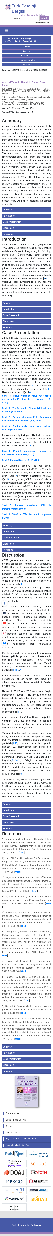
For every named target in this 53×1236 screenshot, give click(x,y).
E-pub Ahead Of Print (16, 1119)
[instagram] (4, 633)
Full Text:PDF (26, 56)
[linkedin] (4, 643)
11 (19, 760)
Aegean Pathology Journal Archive (21, 1138)
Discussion (8, 228)
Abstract (26, 47)
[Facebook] (4, 603)
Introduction (9, 215)
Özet (21, 852)
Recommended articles (27, 60)
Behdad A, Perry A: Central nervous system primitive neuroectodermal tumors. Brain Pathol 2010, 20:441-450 (26, 1009)
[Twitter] (4, 613)
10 (16, 760)
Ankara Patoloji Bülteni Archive (19, 1145)
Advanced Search (42, 22)
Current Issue (12, 1113)
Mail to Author (26, 65)
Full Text (26, 51)
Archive (9, 1126)
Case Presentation (12, 222)
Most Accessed (13, 1132)
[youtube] (4, 623)
